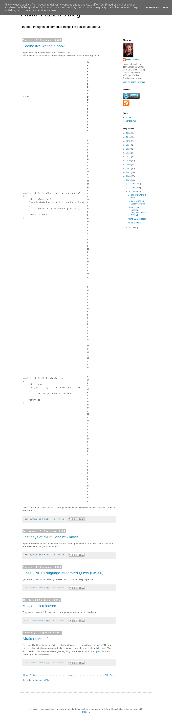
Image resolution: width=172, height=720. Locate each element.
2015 (128, 141)
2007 (128, 172)
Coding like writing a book (44, 46)
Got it (165, 7)
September (133, 191)
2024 (128, 133)
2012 (128, 153)
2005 (128, 180)
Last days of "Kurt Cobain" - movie (51, 537)
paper (36, 579)
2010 (128, 161)
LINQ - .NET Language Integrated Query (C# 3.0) (63, 573)
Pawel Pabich (132, 60)
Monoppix (95, 651)
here (57, 546)
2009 (128, 164)
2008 (128, 168)
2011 (128, 157)
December (133, 184)
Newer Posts (29, 675)
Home (69, 675)
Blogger (85, 712)
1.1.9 (86, 612)
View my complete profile (134, 82)
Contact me (130, 121)
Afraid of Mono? (36, 639)
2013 (128, 149)
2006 (128, 176)
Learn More (152, 7)
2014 (128, 145)
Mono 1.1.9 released (39, 606)
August (131, 227)
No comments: (59, 519)
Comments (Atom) (43, 680)
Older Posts (109, 675)
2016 (128, 137)
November (133, 188)
